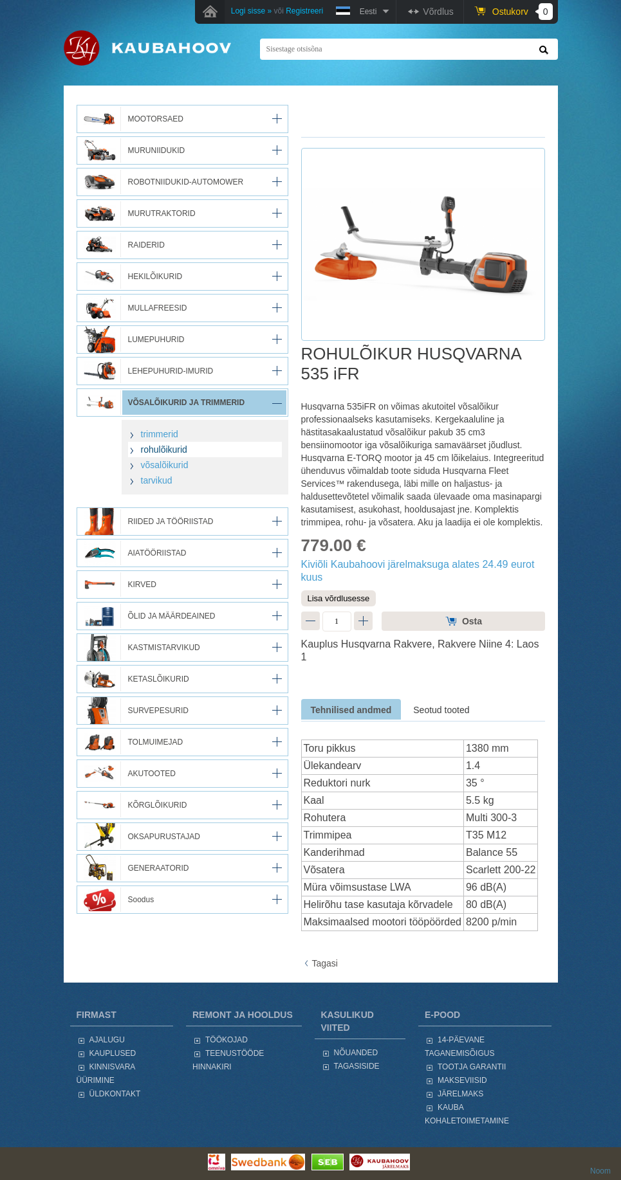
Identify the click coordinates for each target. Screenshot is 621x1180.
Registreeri (304, 10)
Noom (600, 1170)
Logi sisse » (251, 10)
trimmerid (159, 434)
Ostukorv (522, 11)
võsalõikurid (165, 465)
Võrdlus (438, 11)
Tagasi (325, 963)
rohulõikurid (164, 449)
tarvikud (156, 480)
